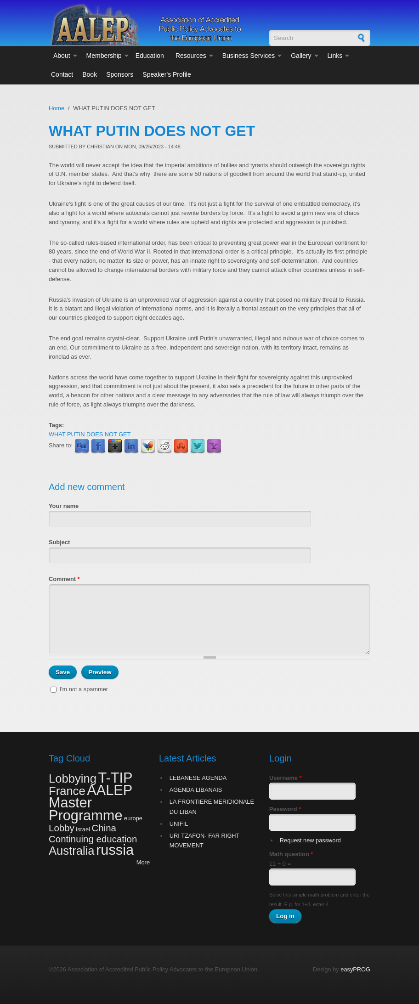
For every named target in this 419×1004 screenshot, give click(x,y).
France (67, 790)
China (104, 828)
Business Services (248, 55)
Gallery (301, 55)
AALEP (109, 790)
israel (83, 829)
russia (115, 850)
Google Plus (115, 446)
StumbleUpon (181, 446)
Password (285, 809)
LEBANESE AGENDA (198, 777)
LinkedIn (131, 446)
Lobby (61, 828)
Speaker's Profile (166, 74)
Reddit (164, 446)
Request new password (310, 840)
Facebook (98, 446)
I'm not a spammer (84, 689)
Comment (64, 578)
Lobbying (72, 778)
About (61, 55)
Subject (59, 542)
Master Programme (85, 809)
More (143, 862)
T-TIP (115, 778)
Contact (62, 74)
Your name (64, 505)
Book (89, 74)
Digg (81, 446)
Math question (291, 854)
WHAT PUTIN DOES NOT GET (89, 434)
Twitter (197, 446)
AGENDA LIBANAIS (196, 789)
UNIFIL (179, 823)
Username (285, 777)
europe (133, 818)
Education (150, 55)
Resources (191, 55)
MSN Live (148, 446)
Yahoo (214, 446)
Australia (72, 850)
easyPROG (355, 969)
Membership (104, 55)
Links (335, 55)
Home (56, 108)
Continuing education (93, 839)
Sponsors (119, 74)
